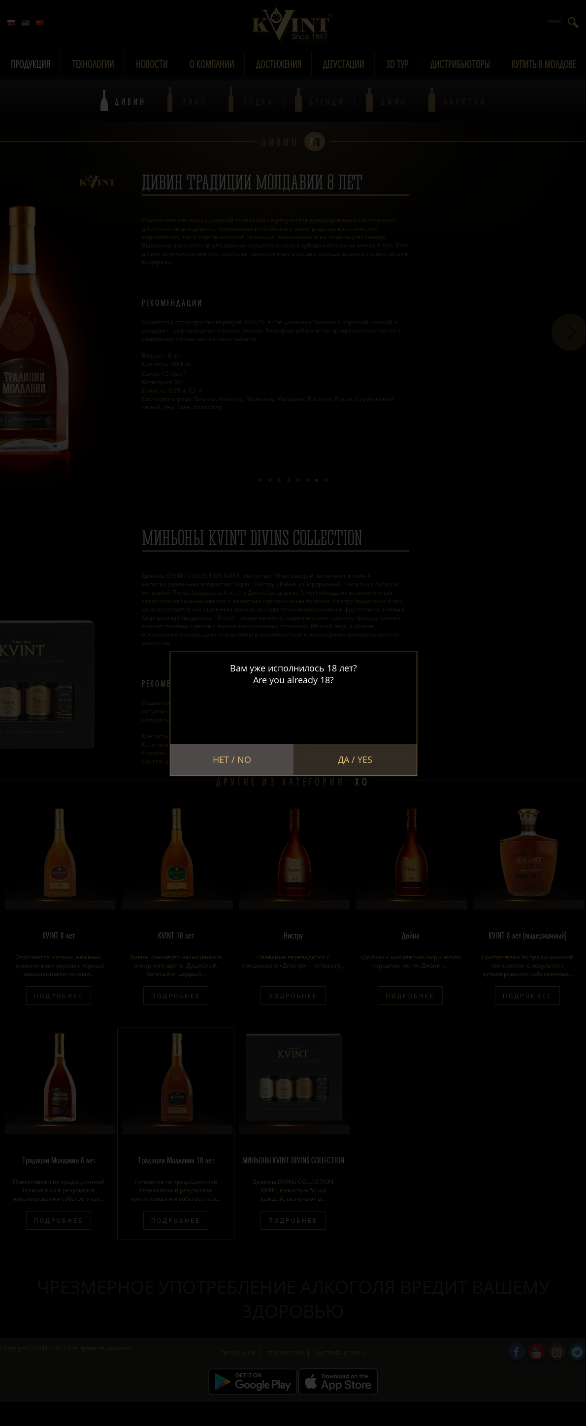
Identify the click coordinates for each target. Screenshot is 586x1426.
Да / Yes (355, 759)
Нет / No (232, 759)
